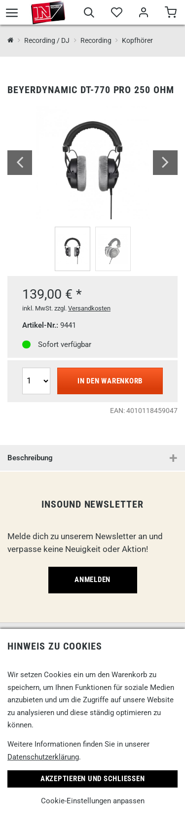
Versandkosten (89, 308)
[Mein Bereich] (143, 14)
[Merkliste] (116, 14)
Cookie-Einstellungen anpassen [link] (93, 800)
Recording (95, 40)
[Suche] (89, 14)
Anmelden (92, 579)
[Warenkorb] (170, 14)
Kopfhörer (137, 40)
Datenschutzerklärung (43, 757)
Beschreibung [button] (30, 457)
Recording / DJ (47, 40)
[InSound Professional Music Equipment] (10, 40)
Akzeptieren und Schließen (92, 778)
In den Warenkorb (110, 381)
